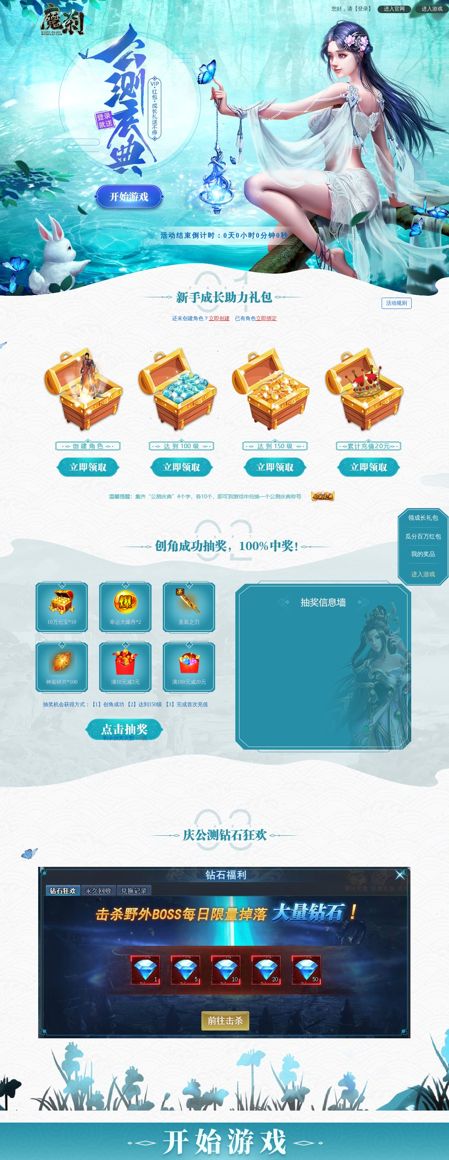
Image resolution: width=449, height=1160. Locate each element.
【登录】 (362, 9)
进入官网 (394, 9)
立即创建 (219, 318)
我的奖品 (423, 554)
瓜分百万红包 (423, 536)
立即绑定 (266, 318)
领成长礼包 (423, 517)
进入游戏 (432, 9)
